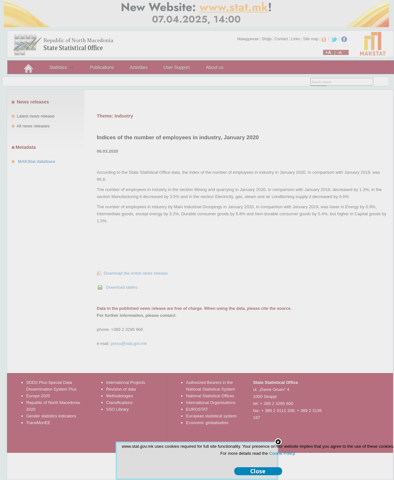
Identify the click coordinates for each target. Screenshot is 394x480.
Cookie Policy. (282, 453)
